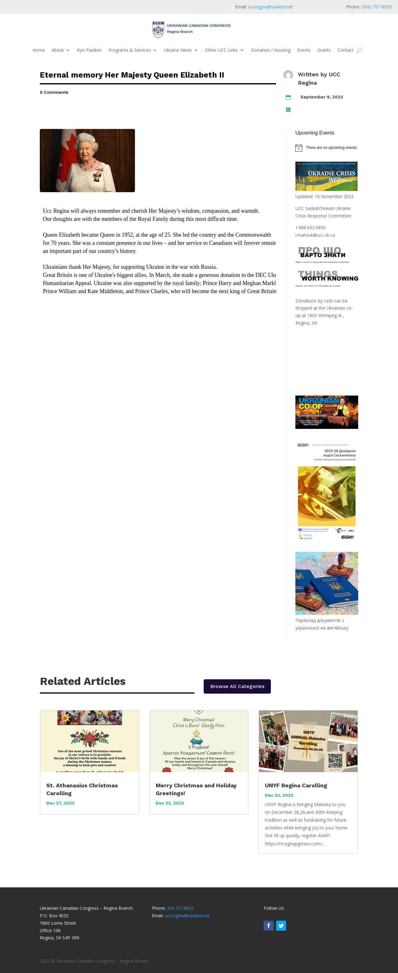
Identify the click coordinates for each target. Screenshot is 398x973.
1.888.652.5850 (310, 227)
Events (304, 50)
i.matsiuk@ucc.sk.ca (315, 235)
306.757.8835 (180, 908)
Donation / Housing (270, 50)
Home (38, 50)
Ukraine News (178, 50)
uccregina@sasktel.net (270, 7)
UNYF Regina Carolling (296, 785)
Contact (346, 50)
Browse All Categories (237, 686)
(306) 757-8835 (376, 7)
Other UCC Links (221, 50)
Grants (324, 50)
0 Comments (54, 92)
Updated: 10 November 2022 (324, 196)
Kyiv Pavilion (89, 50)
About (58, 50)
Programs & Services (130, 50)
